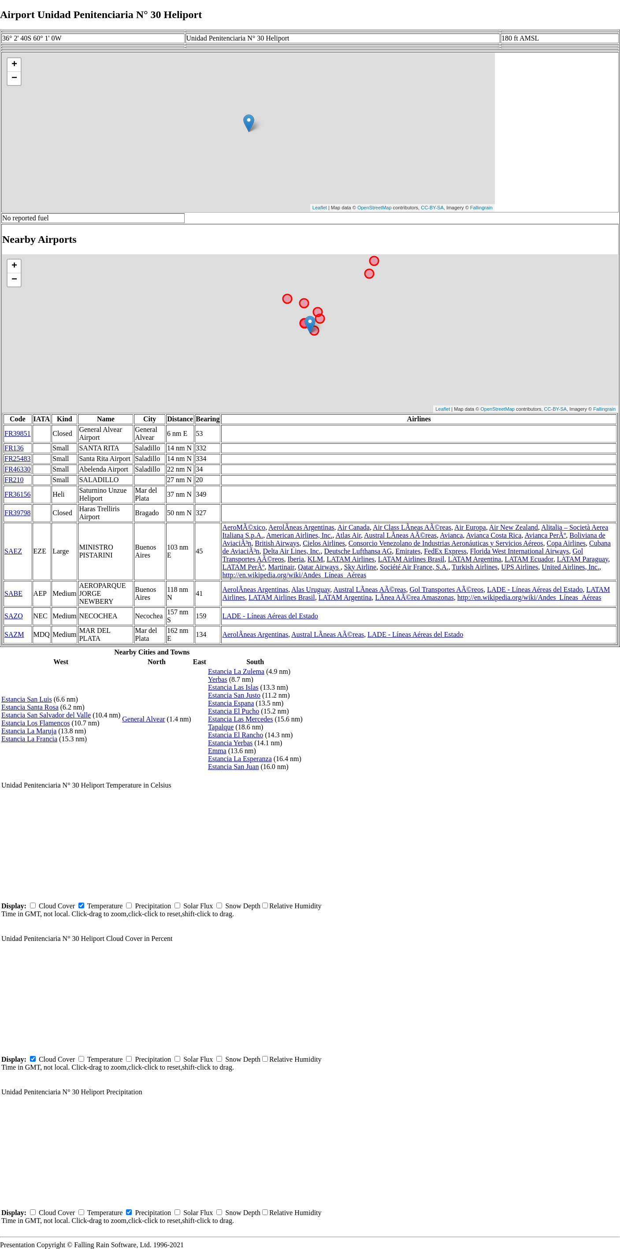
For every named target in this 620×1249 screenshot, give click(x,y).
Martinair (281, 567)
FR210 (14, 479)
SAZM (14, 634)
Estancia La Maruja (28, 731)
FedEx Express (445, 551)
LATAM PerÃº (243, 567)
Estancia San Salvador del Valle (46, 715)
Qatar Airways (319, 567)
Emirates (407, 551)
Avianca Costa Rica (493, 535)
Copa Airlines (566, 543)
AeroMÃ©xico (243, 527)
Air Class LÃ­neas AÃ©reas (412, 527)
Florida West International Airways (519, 551)
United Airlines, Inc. (570, 567)
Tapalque (221, 727)
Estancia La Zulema (236, 671)
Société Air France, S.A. (414, 567)
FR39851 (17, 433)
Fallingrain (481, 207)
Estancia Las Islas (233, 687)
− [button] (14, 78)
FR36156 (17, 494)
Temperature (105, 906)
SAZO (13, 616)
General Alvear (143, 719)
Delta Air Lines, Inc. (291, 551)
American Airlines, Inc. (299, 535)
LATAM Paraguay (582, 559)
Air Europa (470, 527)
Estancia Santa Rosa (30, 707)
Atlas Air (348, 535)
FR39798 (17, 513)
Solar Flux (198, 906)
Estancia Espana (231, 703)
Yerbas (217, 679)
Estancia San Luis (26, 699)
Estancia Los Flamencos (35, 723)
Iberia (295, 559)
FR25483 (17, 458)
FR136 (14, 448)
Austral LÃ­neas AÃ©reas (400, 535)
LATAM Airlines (351, 559)
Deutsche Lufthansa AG (358, 551)
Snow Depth (242, 906)
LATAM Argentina (474, 559)
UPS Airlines (519, 567)
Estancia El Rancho (235, 735)
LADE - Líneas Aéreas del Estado (535, 589)
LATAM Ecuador (529, 559)
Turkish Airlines (474, 567)
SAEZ (13, 551)
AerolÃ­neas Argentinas (301, 527)
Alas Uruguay (310, 589)
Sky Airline (360, 567)
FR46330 (17, 469)
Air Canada (354, 527)
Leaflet (319, 207)
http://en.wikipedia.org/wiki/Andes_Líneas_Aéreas (294, 575)
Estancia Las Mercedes (240, 719)
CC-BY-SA (432, 207)
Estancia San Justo (234, 695)
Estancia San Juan (233, 766)
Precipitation (153, 906)
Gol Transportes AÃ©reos (446, 589)
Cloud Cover (57, 906)
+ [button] (14, 64)
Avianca (451, 535)
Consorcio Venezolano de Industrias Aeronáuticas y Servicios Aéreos (446, 543)
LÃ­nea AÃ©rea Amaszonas (414, 597)
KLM (315, 559)
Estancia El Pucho (233, 711)
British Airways (277, 543)
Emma (217, 751)
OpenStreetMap (374, 207)
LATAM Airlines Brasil (411, 559)
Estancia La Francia (29, 739)
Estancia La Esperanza (240, 758)
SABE (13, 593)
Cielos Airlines (324, 543)
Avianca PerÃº (545, 535)
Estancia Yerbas (230, 743)
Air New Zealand (513, 527)
